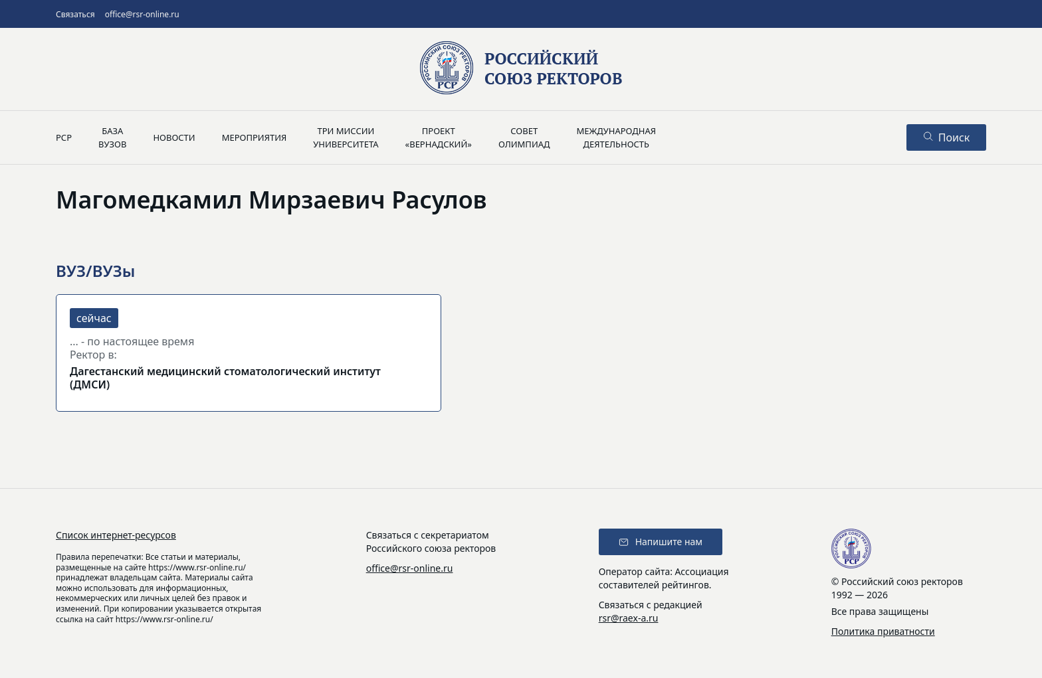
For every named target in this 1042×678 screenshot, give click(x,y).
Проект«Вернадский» (438, 137)
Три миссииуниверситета (345, 137)
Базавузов (112, 137)
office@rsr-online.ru (142, 14)
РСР (64, 137)
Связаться (75, 14)
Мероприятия (254, 137)
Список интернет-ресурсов (116, 535)
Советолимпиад (524, 137)
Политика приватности (883, 631)
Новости (174, 137)
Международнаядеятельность (616, 137)
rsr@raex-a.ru (629, 618)
